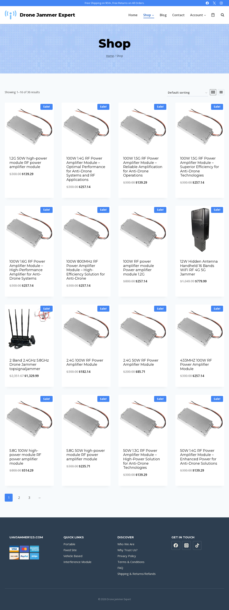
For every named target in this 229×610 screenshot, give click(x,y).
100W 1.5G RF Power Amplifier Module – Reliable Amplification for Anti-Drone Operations (142, 167)
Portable (69, 544)
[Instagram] (221, 3)
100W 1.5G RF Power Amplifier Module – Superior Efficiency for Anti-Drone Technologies (199, 167)
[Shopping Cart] (213, 15)
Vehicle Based (72, 556)
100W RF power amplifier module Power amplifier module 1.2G (138, 267)
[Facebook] (207, 3)
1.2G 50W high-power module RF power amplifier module (28, 162)
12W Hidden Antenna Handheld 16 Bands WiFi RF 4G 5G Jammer (199, 267)
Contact (178, 15)
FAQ (120, 568)
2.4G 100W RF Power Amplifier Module (84, 362)
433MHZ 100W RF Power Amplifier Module (196, 364)
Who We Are (125, 544)
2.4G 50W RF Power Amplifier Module (140, 362)
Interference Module (77, 562)
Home (133, 15)
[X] (214, 3)
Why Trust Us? (127, 550)
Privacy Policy (126, 556)
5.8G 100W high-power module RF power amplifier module (25, 457)
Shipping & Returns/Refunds (136, 574)
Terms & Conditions (130, 562)
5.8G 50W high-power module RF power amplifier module (85, 454)
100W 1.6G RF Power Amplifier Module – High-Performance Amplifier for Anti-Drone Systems (27, 270)
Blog (163, 15)
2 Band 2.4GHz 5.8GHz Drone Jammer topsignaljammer (29, 364)
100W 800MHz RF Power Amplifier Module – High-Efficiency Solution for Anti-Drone (85, 270)
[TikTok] (197, 545)
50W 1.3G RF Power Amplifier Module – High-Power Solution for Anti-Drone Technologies (141, 459)
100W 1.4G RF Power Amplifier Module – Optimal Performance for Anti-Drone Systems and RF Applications (85, 169)
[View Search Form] (220, 15)
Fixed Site (70, 550)
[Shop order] (187, 92)
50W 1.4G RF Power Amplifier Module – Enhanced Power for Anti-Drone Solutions (198, 457)
